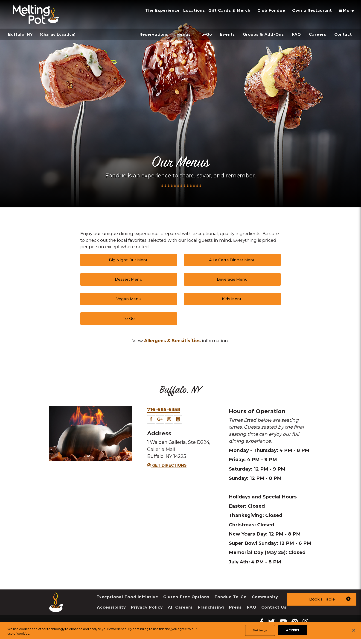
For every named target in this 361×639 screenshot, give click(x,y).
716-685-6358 (163, 409)
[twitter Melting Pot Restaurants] (271, 622)
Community (265, 597)
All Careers (180, 607)
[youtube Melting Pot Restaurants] (283, 622)
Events (227, 34)
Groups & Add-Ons (263, 34)
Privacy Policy (147, 607)
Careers (317, 34)
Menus (183, 34)
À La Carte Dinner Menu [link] (232, 260)
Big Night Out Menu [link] (129, 260)
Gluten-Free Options (186, 597)
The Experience (162, 10)
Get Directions (166, 465)
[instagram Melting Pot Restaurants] (305, 622)
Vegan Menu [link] (128, 299)
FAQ (296, 34)
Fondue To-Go (231, 597)
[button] (321, 599)
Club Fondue (271, 10)
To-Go (205, 34)
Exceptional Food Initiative (127, 597)
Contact (343, 34)
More (348, 10)
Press (235, 607)
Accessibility (111, 607)
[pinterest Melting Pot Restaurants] (294, 622)
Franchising (211, 607)
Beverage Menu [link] (232, 279)
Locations (194, 10)
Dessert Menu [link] (129, 279)
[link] (172, 341)
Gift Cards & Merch (229, 10)
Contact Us (274, 607)
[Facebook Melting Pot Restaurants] (261, 622)
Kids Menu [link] (232, 299)
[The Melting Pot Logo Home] (36, 14)
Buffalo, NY (20, 34)
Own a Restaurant (312, 10)
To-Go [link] (129, 318)
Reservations (154, 34)
